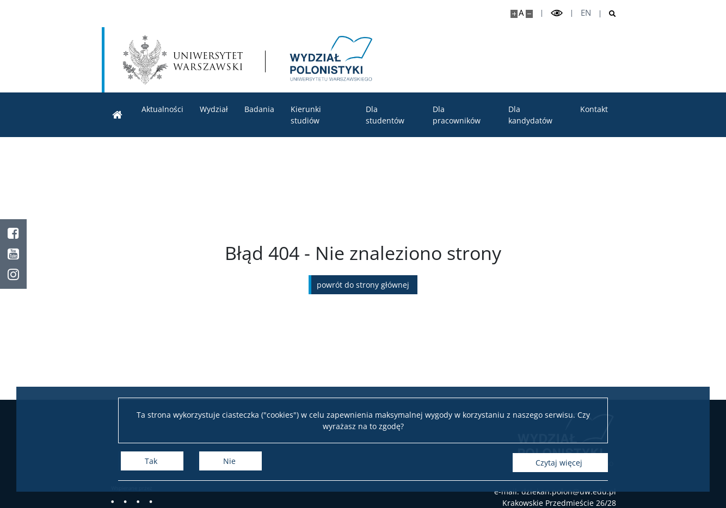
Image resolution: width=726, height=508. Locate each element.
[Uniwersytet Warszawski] (183, 59)
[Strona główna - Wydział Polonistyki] (332, 59)
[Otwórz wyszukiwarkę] (608, 13)
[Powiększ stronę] (514, 14)
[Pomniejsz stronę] (529, 14)
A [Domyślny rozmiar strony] (521, 13)
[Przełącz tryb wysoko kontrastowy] (557, 13)
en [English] (586, 13)
